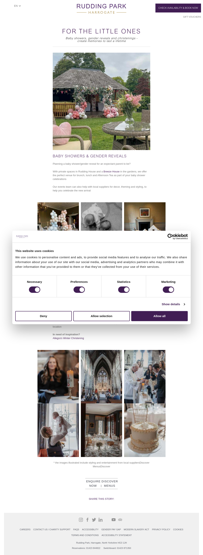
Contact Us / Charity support (51, 529)
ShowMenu (7, 7)
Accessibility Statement (117, 535)
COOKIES (178, 529)
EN (16, 5)
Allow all (159, 316)
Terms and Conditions (85, 535)
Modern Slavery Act (136, 529)
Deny (43, 316)
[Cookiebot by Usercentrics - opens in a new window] (170, 236)
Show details (171, 304)
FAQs (76, 529)
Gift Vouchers (192, 17)
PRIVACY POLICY (161, 529)
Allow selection (101, 316)
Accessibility (90, 529)
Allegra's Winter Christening (68, 338)
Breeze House (111, 171)
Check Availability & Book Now (178, 8)
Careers (25, 529)
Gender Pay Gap (111, 529)
